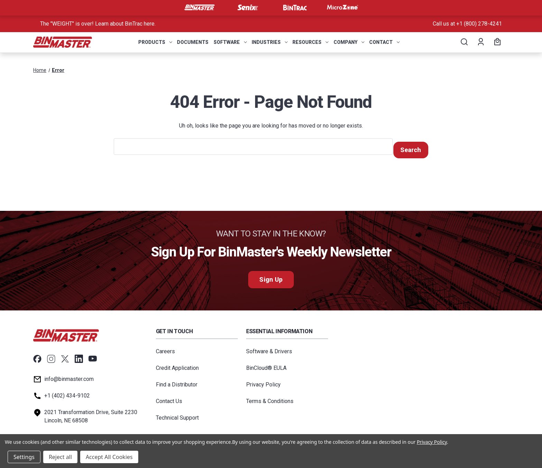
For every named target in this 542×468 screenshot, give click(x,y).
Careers (165, 348)
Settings (24, 457)
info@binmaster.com (69, 376)
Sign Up (271, 276)
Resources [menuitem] (310, 42)
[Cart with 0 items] (496, 42)
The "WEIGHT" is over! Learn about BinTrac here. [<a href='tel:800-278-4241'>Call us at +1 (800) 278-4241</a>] (98, 23)
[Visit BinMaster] (199, 7)
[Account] (480, 42)
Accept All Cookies (109, 457)
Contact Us (169, 398)
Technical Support (177, 414)
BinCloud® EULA (266, 365)
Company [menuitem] (349, 42)
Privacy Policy (263, 381)
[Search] (463, 42)
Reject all (60, 457)
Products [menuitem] (155, 42)
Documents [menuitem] (192, 42)
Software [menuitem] (230, 42)
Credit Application (177, 365)
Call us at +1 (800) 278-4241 (467, 23)
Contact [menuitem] (384, 42)
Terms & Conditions (269, 398)
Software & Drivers (269, 348)
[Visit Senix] (247, 7)
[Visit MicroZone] (342, 7)
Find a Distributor (176, 381)
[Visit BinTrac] (295, 7)
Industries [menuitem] (270, 42)
